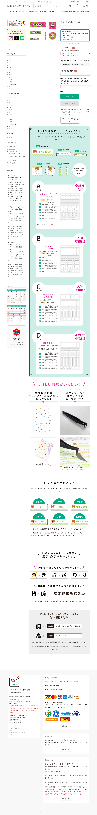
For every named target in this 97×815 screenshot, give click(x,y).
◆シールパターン (43, 224)
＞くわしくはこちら (67, 37)
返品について (50, 736)
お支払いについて (52, 678)
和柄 (8, 86)
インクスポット (11, 84)
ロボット (9, 74)
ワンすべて (10, 58)
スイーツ (9, 65)
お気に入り (80, 1)
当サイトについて (14, 728)
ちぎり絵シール (11, 137)
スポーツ (9, 89)
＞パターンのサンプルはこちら (69, 56)
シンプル (9, 81)
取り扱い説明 (11, 163)
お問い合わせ (85, 11)
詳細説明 (86, 61)
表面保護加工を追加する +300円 (73, 64)
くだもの (9, 70)
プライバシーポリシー (15, 730)
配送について (50, 760)
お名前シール (21, 12)
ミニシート (10, 49)
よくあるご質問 (11, 160)
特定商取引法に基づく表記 (17, 732)
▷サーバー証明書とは (16, 342)
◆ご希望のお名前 (66, 71)
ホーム (12, 11)
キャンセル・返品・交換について (16, 157)
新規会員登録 (72, 1)
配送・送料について (13, 151)
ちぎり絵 (43, 12)
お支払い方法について (13, 153)
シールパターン (65, 48)
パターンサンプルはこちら (69, 120)
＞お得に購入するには (68, 39)
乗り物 (9, 67)
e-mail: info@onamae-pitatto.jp (19, 701)
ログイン (86, 1)
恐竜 (8, 62)
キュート (9, 77)
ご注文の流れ (11, 149)
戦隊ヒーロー (11, 72)
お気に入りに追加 (70, 103)
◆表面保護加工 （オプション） (71, 61)
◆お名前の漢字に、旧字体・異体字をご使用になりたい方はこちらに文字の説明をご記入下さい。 (74, 81)
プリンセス (10, 79)
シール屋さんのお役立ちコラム (69, 11)
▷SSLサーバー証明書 (16, 344)
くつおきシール (32, 12)
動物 (8, 60)
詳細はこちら (66, 726)
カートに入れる (70, 96)
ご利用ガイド (53, 12)
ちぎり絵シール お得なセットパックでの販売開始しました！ (16, 209)
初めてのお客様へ (12, 146)
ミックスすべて (11, 98)
